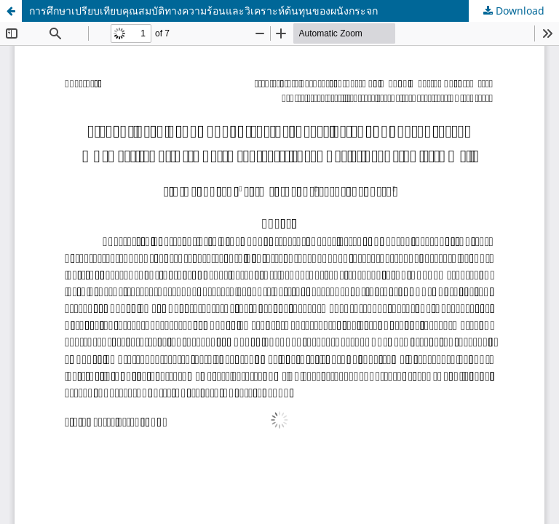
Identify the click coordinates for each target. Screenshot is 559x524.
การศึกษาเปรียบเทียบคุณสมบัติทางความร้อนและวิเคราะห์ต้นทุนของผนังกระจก (203, 10)
